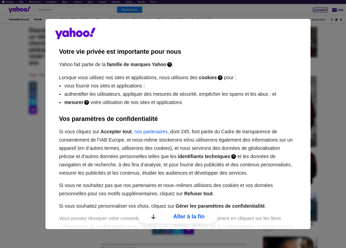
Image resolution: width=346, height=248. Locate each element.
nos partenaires (151, 131)
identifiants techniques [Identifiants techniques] (204, 156)
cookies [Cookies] (208, 77)
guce (75, 33)
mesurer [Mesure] (73, 102)
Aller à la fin (178, 216)
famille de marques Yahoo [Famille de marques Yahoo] (136, 64)
